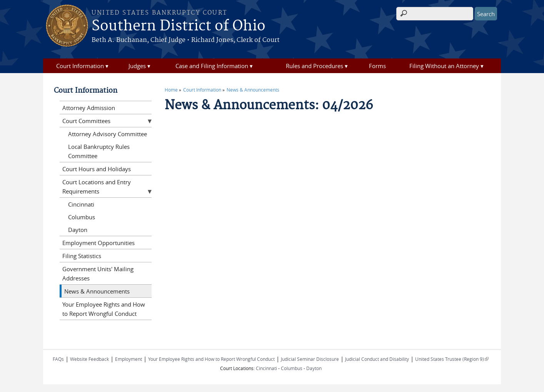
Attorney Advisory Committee (107, 134)
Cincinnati (81, 204)
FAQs (58, 359)
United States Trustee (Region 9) (452, 359)
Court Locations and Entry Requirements (96, 186)
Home (171, 90)
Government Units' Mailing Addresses (97, 273)
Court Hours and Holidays (96, 169)
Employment (128, 359)
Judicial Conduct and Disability (377, 359)
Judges (137, 66)
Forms (377, 66)
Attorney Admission (88, 108)
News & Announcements (253, 90)
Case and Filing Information (211, 66)
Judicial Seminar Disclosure (310, 359)
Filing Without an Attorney (444, 66)
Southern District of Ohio (178, 26)
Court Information (80, 66)
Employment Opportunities (98, 243)
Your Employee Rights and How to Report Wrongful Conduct (103, 308)
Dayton (77, 230)
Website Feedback (89, 359)
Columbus (81, 217)
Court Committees (86, 121)
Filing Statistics (81, 256)
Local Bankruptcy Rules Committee (99, 151)
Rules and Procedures (314, 66)
